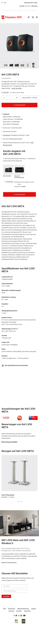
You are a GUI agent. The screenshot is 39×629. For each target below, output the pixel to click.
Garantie (33, 609)
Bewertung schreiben (9, 442)
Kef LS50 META (7, 176)
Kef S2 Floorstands (8, 495)
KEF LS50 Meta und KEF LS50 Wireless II (18, 541)
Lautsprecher (6, 78)
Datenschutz (11, 609)
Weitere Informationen (9, 563)
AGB (4, 609)
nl (2, 2)
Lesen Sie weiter (16, 88)
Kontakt (22, 6)
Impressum (27, 611)
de (5, 2)
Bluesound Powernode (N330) (19, 176)
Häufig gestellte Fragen (30, 3)
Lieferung (11, 611)
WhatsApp (34, 6)
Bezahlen (19, 611)
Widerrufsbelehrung (23, 609)
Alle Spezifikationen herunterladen (16, 365)
